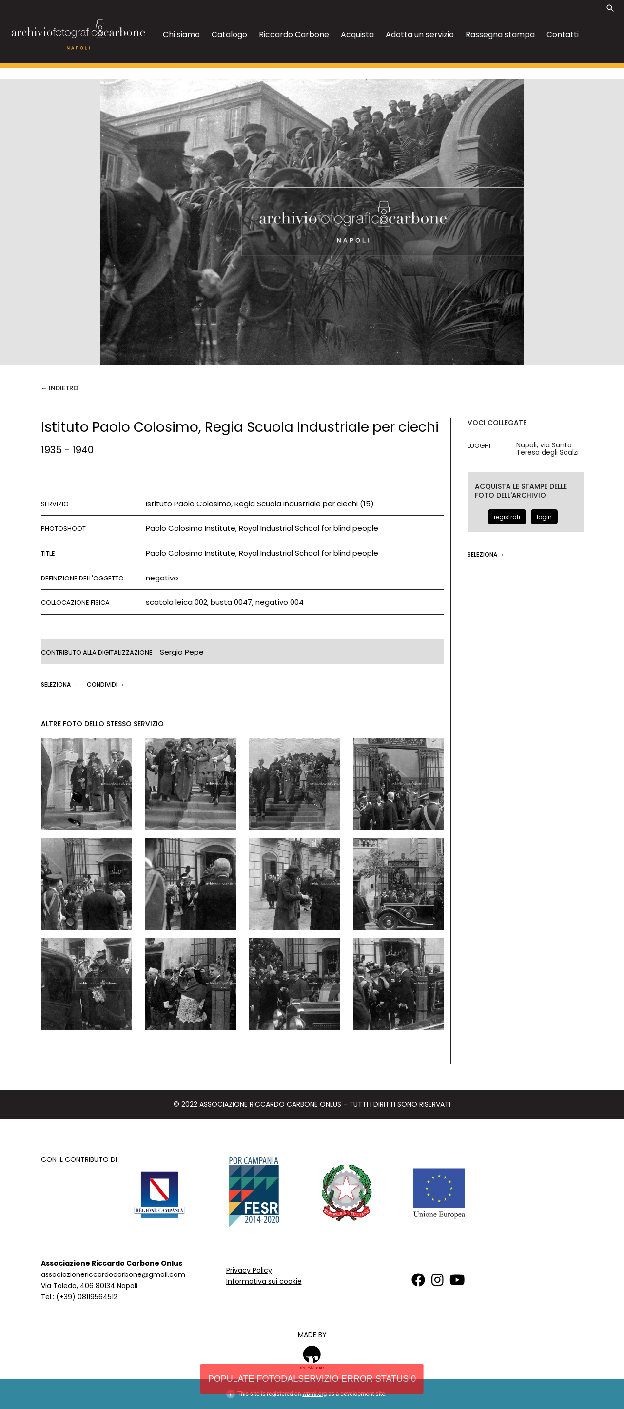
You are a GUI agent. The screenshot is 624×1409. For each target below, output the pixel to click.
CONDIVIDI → (106, 684)
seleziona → (60, 684)
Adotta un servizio (420, 34)
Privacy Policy (249, 1270)
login (544, 517)
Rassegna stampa (500, 34)
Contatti (562, 34)
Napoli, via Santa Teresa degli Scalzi (547, 449)
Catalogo (229, 34)
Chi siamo (181, 34)
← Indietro (59, 388)
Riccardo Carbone (294, 34)
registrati (507, 517)
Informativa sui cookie (264, 1281)
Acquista (357, 34)
